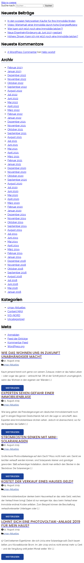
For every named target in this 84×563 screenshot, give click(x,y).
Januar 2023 (14, 71)
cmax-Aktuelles (16, 307)
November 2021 (16, 125)
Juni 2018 (12, 284)
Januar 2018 (14, 291)
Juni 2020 (12, 191)
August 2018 (14, 276)
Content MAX (15, 311)
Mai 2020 (12, 195)
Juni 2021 (12, 144)
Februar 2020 (15, 206)
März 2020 (13, 202)
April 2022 (13, 106)
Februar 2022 (15, 114)
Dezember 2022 (16, 75)
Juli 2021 (12, 141)
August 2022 (14, 90)
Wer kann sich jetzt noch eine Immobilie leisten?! (35, 28)
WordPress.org (15, 346)
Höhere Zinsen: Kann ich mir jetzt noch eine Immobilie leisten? (42, 36)
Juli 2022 (12, 94)
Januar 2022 (14, 117)
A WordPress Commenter (22, 52)
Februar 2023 (15, 67)
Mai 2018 (12, 288)
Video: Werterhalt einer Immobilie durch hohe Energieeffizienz (42, 24)
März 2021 (13, 156)
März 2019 (13, 249)
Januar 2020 (14, 210)
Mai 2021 (12, 148)
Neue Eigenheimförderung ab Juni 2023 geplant (34, 32)
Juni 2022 (12, 98)
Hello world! (48, 52)
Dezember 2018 (16, 261)
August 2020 (14, 183)
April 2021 (13, 152)
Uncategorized (15, 319)
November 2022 (16, 79)
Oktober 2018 (15, 268)
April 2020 (13, 199)
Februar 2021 (14, 160)
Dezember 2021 (16, 121)
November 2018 (16, 264)
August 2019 (14, 230)
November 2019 (16, 218)
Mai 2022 (12, 102)
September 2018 (17, 272)
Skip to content (8, 2)
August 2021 (14, 137)
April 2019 (13, 245)
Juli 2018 (12, 280)
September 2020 (17, 179)
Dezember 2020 (16, 168)
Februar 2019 (14, 253)
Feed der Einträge (17, 338)
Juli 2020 (12, 187)
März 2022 (13, 110)
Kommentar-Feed (17, 342)
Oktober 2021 (15, 129)
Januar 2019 (14, 257)
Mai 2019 (12, 241)
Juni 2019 (12, 237)
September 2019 (17, 226)
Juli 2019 (12, 233)
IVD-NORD (13, 315)
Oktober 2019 (15, 222)
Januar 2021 (14, 164)
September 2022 (17, 86)
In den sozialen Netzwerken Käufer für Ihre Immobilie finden (41, 20)
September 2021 (16, 133)
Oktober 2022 (15, 83)
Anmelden (13, 334)
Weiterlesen (12, 388)
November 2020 (16, 172)
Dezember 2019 (16, 214)
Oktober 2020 (15, 175)
